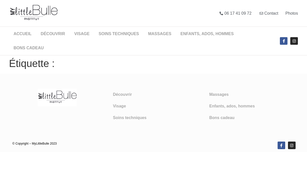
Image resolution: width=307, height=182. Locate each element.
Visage (81, 34)
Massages (159, 34)
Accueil (23, 34)
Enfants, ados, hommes (207, 34)
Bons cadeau (29, 48)
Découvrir (53, 34)
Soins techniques (119, 34)
